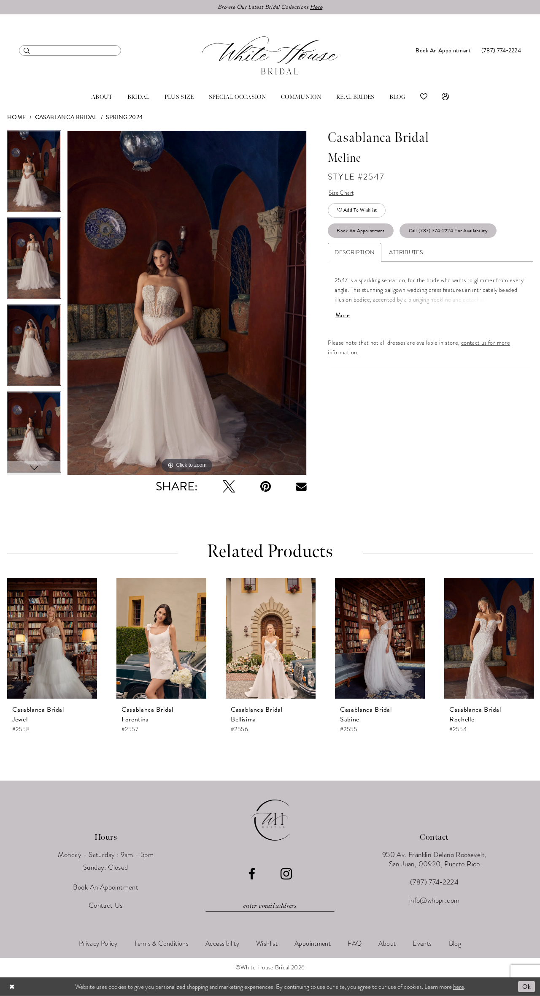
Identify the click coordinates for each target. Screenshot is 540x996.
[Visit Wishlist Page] (424, 97)
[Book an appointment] (443, 50)
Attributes (406, 253)
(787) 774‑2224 (434, 882)
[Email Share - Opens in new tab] (301, 487)
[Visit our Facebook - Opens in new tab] (251, 874)
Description (355, 253)
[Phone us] (501, 50)
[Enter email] (270, 906)
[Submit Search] (27, 50)
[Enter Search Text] (70, 50)
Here (316, 7)
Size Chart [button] (342, 193)
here (458, 986)
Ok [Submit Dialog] (526, 986)
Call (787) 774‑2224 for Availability (448, 231)
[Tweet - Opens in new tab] (229, 487)
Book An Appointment (361, 231)
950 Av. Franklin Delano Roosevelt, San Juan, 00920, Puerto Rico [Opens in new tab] (434, 859)
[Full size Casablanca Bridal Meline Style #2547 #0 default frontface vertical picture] (187, 303)
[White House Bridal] (270, 55)
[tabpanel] (34, 174)
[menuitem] (70, 50)
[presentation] (52, 638)
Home (16, 117)
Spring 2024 (124, 117)
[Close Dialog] (12, 986)
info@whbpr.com (434, 900)
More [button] (342, 315)
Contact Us (106, 905)
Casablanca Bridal (66, 117)
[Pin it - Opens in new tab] (265, 487)
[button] (445, 97)
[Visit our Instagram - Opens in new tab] (286, 874)
